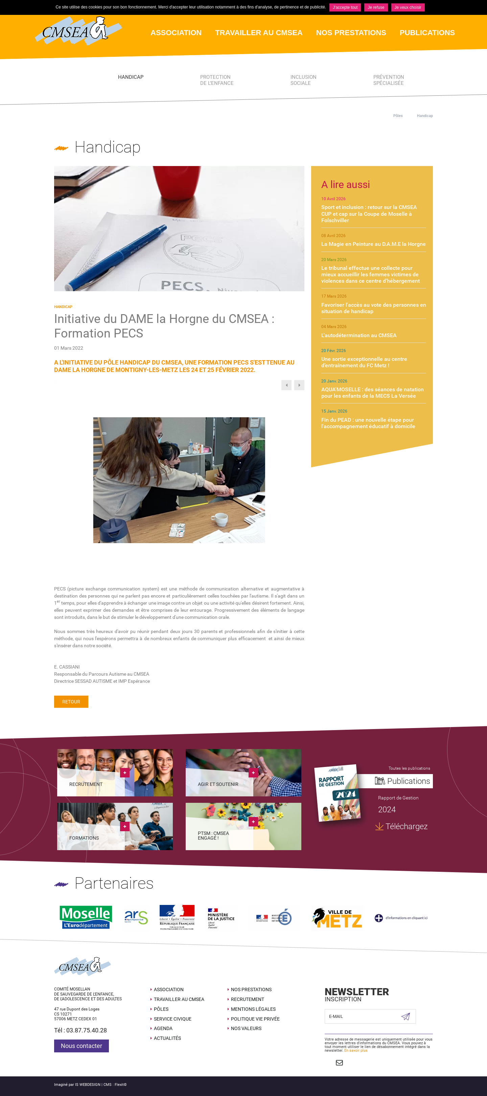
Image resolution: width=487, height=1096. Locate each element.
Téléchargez (407, 827)
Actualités (167, 1038)
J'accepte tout (345, 7)
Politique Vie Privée (255, 1018)
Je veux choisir (408, 7)
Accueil (376, 115)
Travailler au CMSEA (179, 999)
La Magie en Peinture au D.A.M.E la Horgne (373, 244)
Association (169, 989)
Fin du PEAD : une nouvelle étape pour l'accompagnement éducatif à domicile (368, 423)
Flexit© (121, 1084)
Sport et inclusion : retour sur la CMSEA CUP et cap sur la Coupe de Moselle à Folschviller (369, 213)
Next (299, 385)
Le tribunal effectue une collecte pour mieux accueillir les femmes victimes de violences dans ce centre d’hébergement (370, 274)
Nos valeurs (246, 1028)
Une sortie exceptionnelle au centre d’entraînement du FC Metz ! (364, 362)
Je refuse (376, 7)
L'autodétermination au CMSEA (359, 335)
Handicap (425, 116)
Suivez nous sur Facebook (328, 1062)
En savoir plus (356, 1050)
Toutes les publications (409, 768)
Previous (286, 385)
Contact (339, 1062)
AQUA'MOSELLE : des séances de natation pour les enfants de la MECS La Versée (372, 392)
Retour (71, 701)
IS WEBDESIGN (87, 1084)
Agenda (163, 1028)
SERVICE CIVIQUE (172, 1018)
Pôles (398, 116)
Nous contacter (81, 1045)
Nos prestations (251, 989)
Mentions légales (253, 1008)
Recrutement (247, 999)
